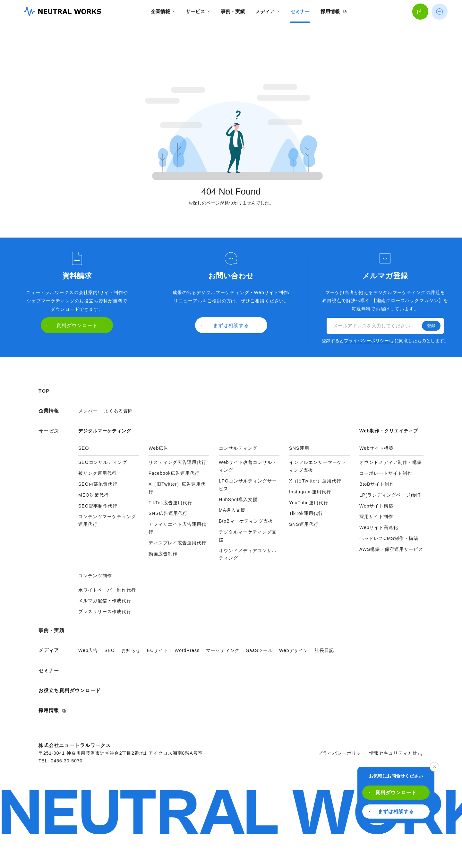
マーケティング (223, 650)
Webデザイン (293, 650)
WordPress (187, 650)
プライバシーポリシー (368, 340)
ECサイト (157, 650)
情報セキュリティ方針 (395, 753)
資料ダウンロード (392, 792)
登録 (431, 325)
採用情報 (333, 11)
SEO (109, 650)
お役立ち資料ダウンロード (69, 690)
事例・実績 (233, 11)
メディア (267, 11)
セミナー (300, 11)
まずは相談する (391, 811)
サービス (198, 11)
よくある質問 (118, 410)
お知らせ (131, 650)
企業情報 (163, 11)
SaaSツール (259, 650)
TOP (44, 391)
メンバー (88, 410)
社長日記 (324, 650)
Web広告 (88, 650)
